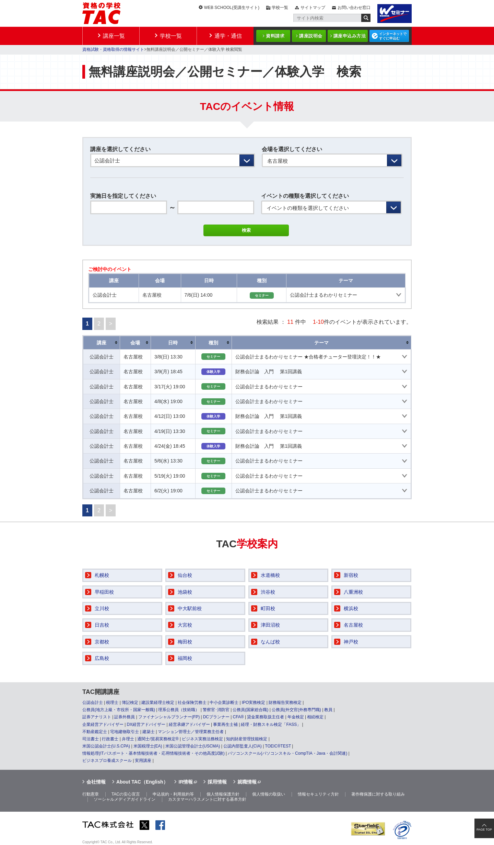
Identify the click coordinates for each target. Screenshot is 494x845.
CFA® (238, 717)
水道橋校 (270, 575)
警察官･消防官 (216, 709)
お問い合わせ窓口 (354, 7)
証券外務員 (124, 717)
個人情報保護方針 (223, 794)
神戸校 (351, 641)
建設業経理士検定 (157, 702)
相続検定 (315, 717)
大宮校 (185, 625)
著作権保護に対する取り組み (378, 794)
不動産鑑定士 (94, 731)
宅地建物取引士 (124, 731)
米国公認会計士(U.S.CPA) (106, 746)
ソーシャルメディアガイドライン (124, 799)
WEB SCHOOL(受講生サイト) (231, 7)
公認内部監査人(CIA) (242, 746)
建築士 (148, 731)
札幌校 (102, 575)
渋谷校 (268, 592)
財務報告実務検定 (285, 702)
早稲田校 (104, 592)
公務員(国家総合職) (250, 709)
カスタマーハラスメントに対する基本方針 (207, 799)
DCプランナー (216, 717)
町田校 (268, 608)
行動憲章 (90, 794)
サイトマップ (313, 7)
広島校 (102, 658)
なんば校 (270, 641)
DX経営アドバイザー (146, 724)
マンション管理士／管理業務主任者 (191, 731)
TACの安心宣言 (125, 794)
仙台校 (185, 575)
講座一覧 (114, 36)
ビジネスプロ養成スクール (107, 760)
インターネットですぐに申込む (393, 36)
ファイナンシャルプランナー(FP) (169, 717)
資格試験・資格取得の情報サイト (113, 49)
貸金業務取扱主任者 (265, 717)
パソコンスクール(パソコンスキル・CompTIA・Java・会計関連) (287, 753)
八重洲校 (353, 592)
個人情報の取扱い (268, 794)
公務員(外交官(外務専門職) (296, 709)
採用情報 (217, 782)
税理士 (112, 702)
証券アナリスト (96, 717)
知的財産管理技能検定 (246, 738)
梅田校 (185, 641)
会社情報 (96, 782)
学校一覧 (280, 7)
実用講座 (143, 760)
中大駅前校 (190, 608)
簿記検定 (130, 702)
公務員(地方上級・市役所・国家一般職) (118, 709)
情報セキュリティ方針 (318, 794)
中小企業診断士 (224, 702)
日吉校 (102, 625)
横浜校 (351, 608)
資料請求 (275, 35)
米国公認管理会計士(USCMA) (192, 746)
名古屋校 (353, 625)
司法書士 (90, 738)
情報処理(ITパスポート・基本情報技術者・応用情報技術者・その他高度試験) (153, 753)
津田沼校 (270, 625)
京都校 (102, 641)
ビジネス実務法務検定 (202, 738)
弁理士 (128, 738)
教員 (328, 709)
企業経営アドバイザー (103, 724)
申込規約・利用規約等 (173, 794)
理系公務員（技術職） (178, 709)
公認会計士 (92, 702)
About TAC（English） (142, 782)
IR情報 (185, 782)
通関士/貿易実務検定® (157, 738)
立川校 (102, 608)
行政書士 (110, 738)
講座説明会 (310, 35)
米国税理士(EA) (147, 746)
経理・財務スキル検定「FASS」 (271, 724)
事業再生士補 (225, 724)
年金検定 (295, 717)
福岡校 (185, 658)
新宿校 (351, 575)
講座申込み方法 (349, 35)
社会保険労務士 (192, 702)
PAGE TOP (484, 829)
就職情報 (247, 782)
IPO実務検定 (254, 702)
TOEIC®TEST (278, 746)
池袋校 (185, 592)
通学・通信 (228, 36)
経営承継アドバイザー (189, 724)
